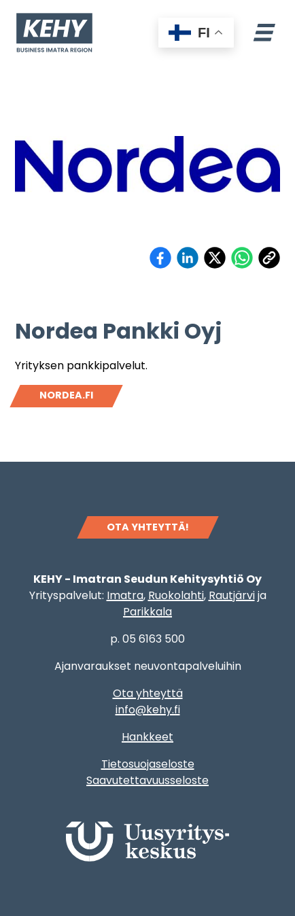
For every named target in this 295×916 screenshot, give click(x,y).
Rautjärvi (232, 595)
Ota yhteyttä (148, 693)
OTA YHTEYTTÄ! (148, 527)
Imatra (125, 595)
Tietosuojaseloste (147, 764)
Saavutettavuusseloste (147, 780)
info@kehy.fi (148, 709)
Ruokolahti (176, 595)
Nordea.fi (66, 395)
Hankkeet (147, 737)
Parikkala (147, 612)
